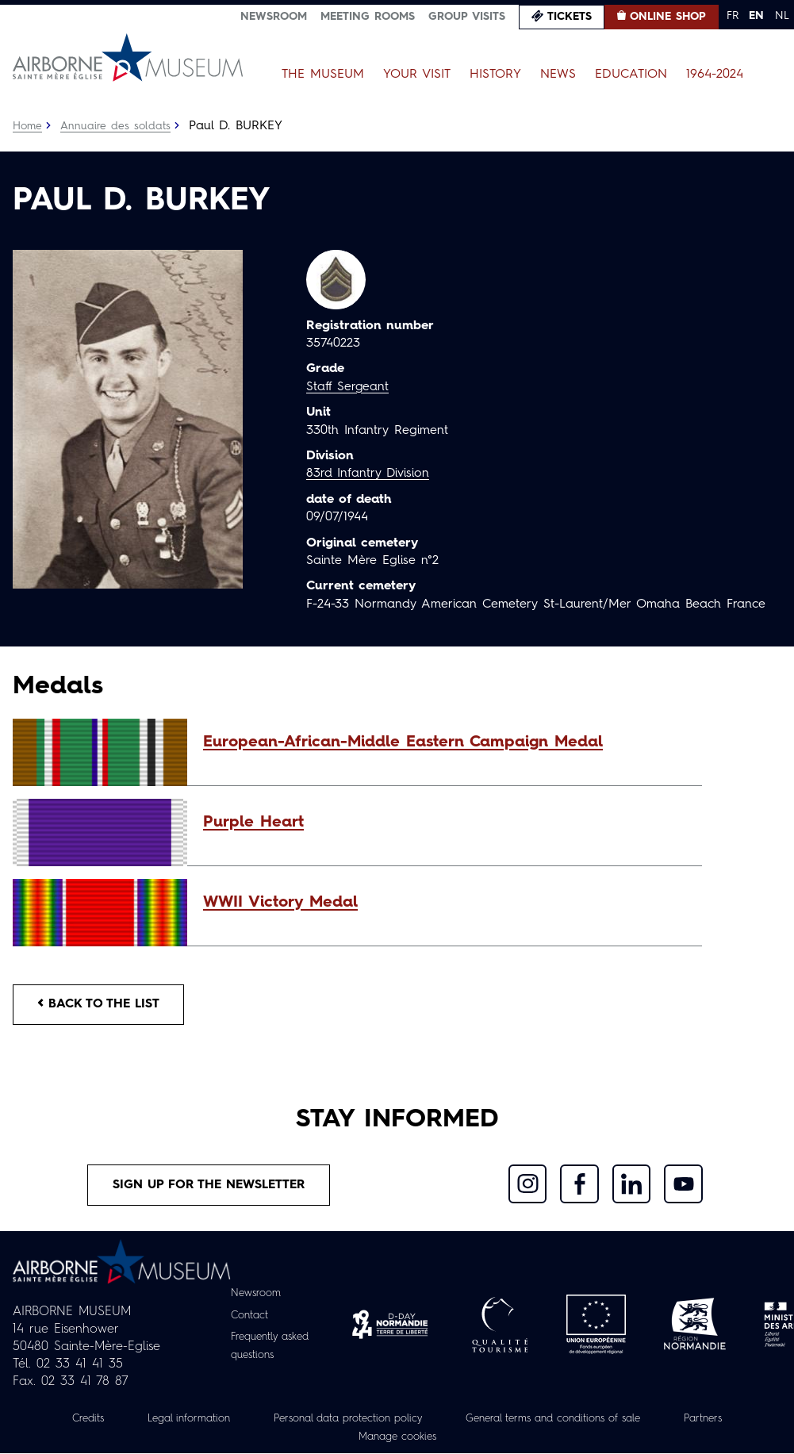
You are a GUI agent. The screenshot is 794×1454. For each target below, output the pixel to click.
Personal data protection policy (340, 1419)
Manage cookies (397, 1437)
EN (756, 15)
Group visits (466, 16)
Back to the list (100, 1005)
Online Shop (668, 16)
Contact (247, 1317)
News (558, 74)
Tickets (569, 16)
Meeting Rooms (367, 16)
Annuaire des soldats (116, 126)
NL (782, 15)
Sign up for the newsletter (209, 1186)
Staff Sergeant (348, 387)
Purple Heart (253, 823)
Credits (67, 1419)
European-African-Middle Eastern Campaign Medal (403, 742)
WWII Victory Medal (280, 903)
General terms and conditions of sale (561, 1419)
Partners (723, 1419)
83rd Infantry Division (369, 473)
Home (28, 126)
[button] (444, 742)
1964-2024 (714, 74)
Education (631, 74)
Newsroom (273, 16)
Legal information (172, 1419)
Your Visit (417, 74)
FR (732, 15)
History (495, 74)
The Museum (323, 74)
